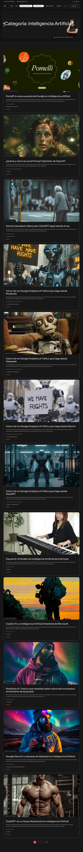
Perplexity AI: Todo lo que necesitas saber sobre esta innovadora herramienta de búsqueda (40, 690)
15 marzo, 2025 (8, 285)
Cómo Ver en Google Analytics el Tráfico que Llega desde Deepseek (36, 360)
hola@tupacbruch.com (23, 1)
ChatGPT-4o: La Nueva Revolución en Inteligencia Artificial (37, 821)
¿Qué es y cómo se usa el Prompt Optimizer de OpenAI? (35, 161)
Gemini (12, 236)
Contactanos (74, 6)
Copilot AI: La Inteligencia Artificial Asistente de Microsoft (37, 623)
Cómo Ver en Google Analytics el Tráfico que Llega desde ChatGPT (36, 492)
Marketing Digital (18, 168)
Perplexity (17, 304)
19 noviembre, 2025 (8, 91)
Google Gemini (10, 766)
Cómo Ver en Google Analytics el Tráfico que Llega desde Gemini (40, 426)
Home (54, 37)
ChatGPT (9, 171)
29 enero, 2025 (8, 553)
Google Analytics (10, 304)
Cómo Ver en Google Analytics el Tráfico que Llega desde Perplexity (36, 292)
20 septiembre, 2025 (9, 155)
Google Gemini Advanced (19, 766)
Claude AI (9, 569)
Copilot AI (9, 634)
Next (47, 842)
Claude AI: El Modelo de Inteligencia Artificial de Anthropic (37, 559)
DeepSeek (9, 371)
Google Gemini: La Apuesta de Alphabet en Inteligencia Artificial (40, 756)
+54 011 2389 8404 (10, 1)
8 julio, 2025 (7, 220)
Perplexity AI (9, 702)
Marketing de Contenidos (12, 106)
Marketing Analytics (18, 301)
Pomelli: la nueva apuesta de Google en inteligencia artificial (38, 96)
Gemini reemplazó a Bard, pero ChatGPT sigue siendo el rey (37, 226)
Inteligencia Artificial (10, 104)
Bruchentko (15, 91)
